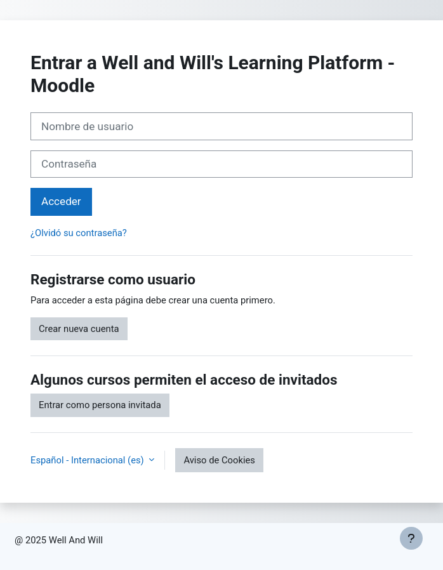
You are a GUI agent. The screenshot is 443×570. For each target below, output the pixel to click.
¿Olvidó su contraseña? (78, 233)
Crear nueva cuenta (79, 329)
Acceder (61, 201)
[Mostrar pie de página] (411, 538)
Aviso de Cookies (219, 460)
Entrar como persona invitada (100, 405)
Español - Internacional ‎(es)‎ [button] (88, 460)
